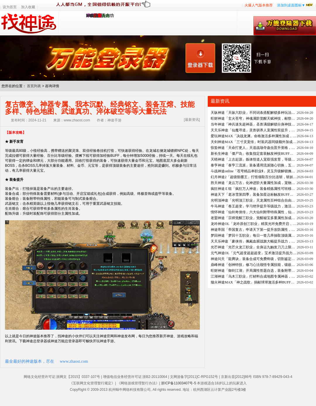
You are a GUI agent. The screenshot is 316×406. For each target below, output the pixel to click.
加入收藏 (28, 7)
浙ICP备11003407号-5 (178, 383)
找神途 (29, 23)
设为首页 (10, 7)
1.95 (89, 15)
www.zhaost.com (74, 361)
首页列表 (34, 86)
